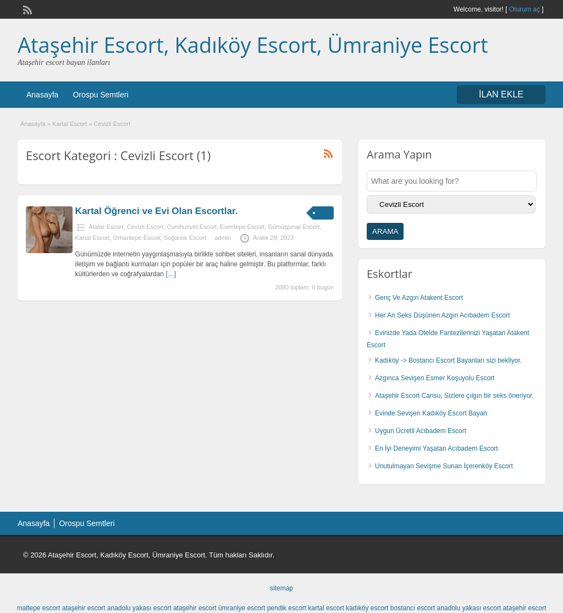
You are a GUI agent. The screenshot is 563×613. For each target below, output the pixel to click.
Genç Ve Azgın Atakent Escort (419, 298)
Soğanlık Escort (185, 237)
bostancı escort (412, 608)
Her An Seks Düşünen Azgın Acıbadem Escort (442, 315)
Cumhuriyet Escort (191, 226)
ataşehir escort (84, 608)
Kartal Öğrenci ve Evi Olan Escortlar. (156, 211)
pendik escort (286, 608)
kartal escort (326, 608)
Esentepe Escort (242, 226)
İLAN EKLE (501, 94)
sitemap (281, 588)
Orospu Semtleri (100, 94)
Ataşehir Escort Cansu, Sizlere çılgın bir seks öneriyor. (454, 395)
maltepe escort (38, 608)
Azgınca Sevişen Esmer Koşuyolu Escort (434, 378)
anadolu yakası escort (139, 608)
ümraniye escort (241, 608)
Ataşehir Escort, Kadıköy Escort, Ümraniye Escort (253, 44)
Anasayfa (42, 94)
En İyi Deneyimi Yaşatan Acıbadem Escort (436, 448)
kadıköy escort (367, 608)
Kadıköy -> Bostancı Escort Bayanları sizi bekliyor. (448, 360)
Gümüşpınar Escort (294, 226)
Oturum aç (525, 9)
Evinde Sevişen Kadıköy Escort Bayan (431, 413)
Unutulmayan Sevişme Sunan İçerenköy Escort (444, 466)
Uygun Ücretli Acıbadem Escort (420, 431)
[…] (170, 274)
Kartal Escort (69, 124)
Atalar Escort (106, 226)
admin (222, 237)
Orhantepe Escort (137, 237)
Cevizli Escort (145, 226)
